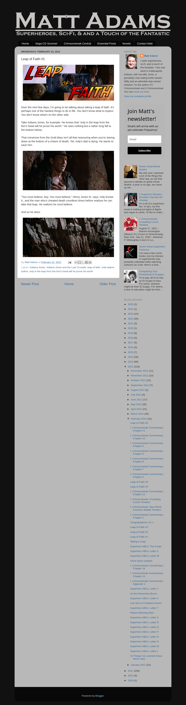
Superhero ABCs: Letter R (144, 622)
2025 (131, 304)
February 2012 (139, 418)
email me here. (141, 91)
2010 (131, 675)
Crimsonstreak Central (77, 43)
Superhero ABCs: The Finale (146, 546)
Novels (126, 43)
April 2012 (137, 409)
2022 (131, 318)
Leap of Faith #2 (139, 532)
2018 (131, 337)
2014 (131, 357)
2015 (131, 352)
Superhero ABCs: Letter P (144, 631)
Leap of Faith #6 (139, 423)
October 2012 (138, 380)
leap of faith (93, 267)
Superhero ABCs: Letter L (144, 651)
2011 (131, 670)
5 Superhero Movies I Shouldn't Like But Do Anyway (150, 197)
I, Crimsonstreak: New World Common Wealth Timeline (146, 508)
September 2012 (140, 385)
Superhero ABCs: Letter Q (144, 627)
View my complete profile (137, 96)
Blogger (99, 695)
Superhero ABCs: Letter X (144, 551)
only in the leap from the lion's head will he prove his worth (61, 271)
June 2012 (137, 399)
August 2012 (138, 390)
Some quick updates (141, 560)
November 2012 (140, 375)
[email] (144, 139)
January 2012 (138, 664)
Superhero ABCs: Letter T (144, 608)
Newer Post (30, 284)
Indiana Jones (37, 267)
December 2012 (140, 370)
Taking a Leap (138, 541)
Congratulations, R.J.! (142, 522)
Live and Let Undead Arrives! (146, 603)
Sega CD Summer (46, 43)
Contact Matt (145, 43)
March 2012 (137, 413)
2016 (131, 347)
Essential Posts (106, 43)
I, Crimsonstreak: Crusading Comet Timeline (148, 222)
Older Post (108, 284)
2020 (131, 328)
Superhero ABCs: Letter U (144, 598)
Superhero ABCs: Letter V (144, 588)
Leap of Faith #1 (139, 536)
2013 (131, 361)
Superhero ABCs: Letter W (144, 556)
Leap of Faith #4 (139, 486)
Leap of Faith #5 (139, 482)
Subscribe (144, 150)
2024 (131, 309)
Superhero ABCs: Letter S (144, 617)
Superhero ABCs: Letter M (144, 646)
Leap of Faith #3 (139, 527)
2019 (131, 333)
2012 (131, 366)
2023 (131, 313)
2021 (131, 323)
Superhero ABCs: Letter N (144, 641)
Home (25, 43)
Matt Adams (151, 55)
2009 (131, 680)
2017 (131, 342)
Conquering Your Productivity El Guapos (151, 273)
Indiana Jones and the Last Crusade (66, 267)
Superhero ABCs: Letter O (144, 636)
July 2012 (136, 394)
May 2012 (136, 404)
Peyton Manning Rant (142, 612)
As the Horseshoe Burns (143, 593)
